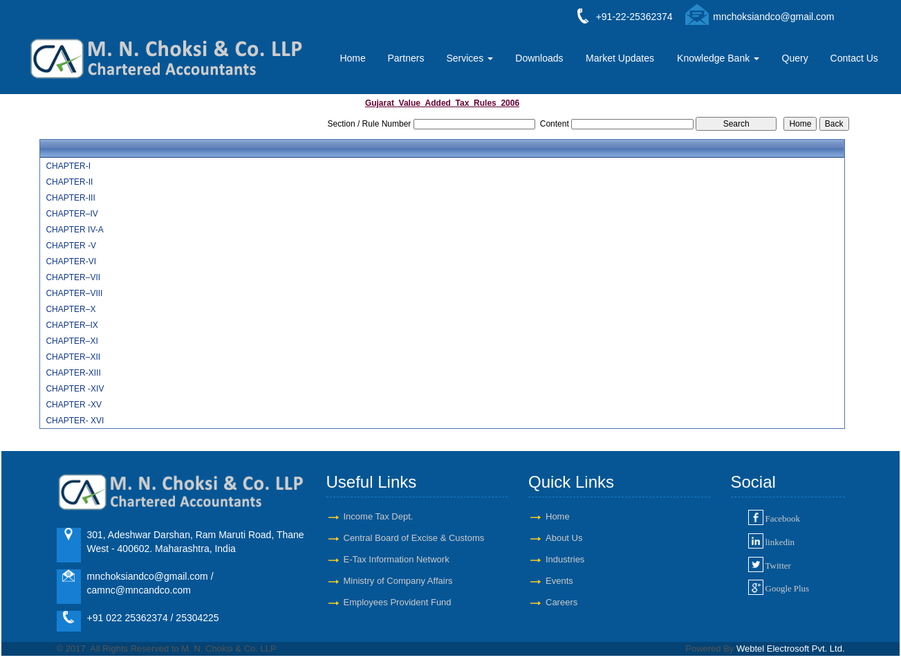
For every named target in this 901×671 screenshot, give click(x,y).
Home (352, 58)
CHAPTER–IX (71, 325)
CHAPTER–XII (73, 357)
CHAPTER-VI (71, 261)
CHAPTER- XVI (75, 420)
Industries (565, 559)
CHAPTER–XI (71, 341)
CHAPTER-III (70, 198)
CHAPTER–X (70, 309)
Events (559, 581)
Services (469, 58)
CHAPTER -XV (74, 405)
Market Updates (620, 58)
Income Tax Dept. (379, 516)
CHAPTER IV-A (74, 230)
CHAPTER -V (71, 245)
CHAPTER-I (68, 166)
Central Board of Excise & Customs (414, 538)
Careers (561, 602)
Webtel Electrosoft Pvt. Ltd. (790, 648)
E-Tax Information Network (396, 559)
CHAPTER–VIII (74, 293)
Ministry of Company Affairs (398, 581)
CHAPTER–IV (71, 214)
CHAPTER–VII (73, 277)
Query (795, 58)
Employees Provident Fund (398, 602)
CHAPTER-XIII (73, 373)
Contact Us (854, 58)
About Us (564, 538)
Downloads (539, 58)
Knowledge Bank (718, 58)
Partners (405, 58)
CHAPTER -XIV (75, 389)
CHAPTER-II (69, 182)
